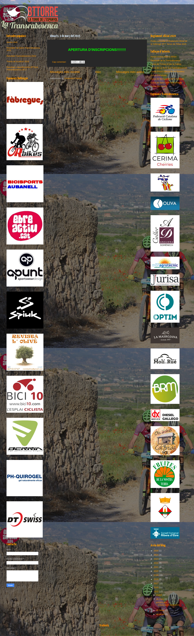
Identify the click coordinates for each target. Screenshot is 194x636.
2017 (156, 583)
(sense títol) (12, 42)
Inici (98, 72)
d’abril (159, 595)
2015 (156, 591)
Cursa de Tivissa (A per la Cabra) (166, 64)
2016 (156, 587)
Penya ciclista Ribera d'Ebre (164, 57)
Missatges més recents (65, 72)
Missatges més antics (130, 72)
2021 (156, 567)
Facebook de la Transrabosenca (165, 60)
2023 (156, 559)
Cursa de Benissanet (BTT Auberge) (167, 79)
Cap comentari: (59, 62)
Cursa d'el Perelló (159, 86)
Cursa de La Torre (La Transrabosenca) (169, 68)
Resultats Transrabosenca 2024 (21, 56)
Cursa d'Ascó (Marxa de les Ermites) (167, 71)
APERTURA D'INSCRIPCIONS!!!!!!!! (168, 603)
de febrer (160, 610)
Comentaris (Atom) (73, 78)
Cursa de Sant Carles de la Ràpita (166, 82)
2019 (156, 575)
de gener (160, 614)
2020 (156, 571)
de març (160, 599)
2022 (156, 563)
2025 (156, 551)
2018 (156, 579)
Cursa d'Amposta (158, 75)
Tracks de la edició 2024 (18, 61)
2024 (156, 555)
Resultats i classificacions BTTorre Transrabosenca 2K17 (22, 68)
